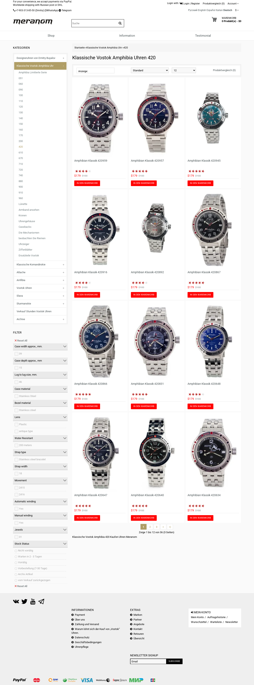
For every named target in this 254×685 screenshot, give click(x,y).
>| (170, 526)
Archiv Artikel (25, 574)
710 (21, 163)
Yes (21, 508)
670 (21, 158)
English (202, 10)
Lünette (23, 204)
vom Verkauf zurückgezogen (34, 580)
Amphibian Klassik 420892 (147, 272)
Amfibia (21, 280)
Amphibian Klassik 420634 (204, 495)
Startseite (79, 47)
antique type (26, 431)
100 (21, 95)
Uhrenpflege (81, 646)
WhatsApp (52, 10)
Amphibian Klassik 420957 (147, 160)
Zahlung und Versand (87, 624)
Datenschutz (82, 637)
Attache (21, 272)
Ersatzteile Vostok (29, 255)
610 (21, 152)
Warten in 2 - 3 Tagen (30, 556)
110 (21, 101)
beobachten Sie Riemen (32, 238)
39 (20, 353)
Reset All (21, 340)
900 (21, 186)
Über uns (80, 619)
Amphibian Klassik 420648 (204, 383)
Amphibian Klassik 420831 (147, 383)
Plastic (23, 424)
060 (21, 83)
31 (20, 536)
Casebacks (25, 226)
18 (20, 473)
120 (21, 106)
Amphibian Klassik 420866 (90, 383)
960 (21, 198)
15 (20, 367)
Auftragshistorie (216, 617)
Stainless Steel (27, 396)
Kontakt (138, 629)
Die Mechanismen (29, 232)
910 (21, 192)
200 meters (25, 445)
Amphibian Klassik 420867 (204, 272)
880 (21, 181)
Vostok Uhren (24, 287)
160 (21, 129)
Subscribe (174, 661)
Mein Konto (197, 617)
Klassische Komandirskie (31, 264)
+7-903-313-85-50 (25, 10)
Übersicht (139, 638)
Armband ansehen (29, 209)
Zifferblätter (25, 249)
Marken (138, 614)
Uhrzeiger (24, 244)
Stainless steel (27, 410)
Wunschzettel (199, 622)
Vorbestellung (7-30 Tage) (32, 568)
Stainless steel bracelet (32, 459)
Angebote (139, 624)
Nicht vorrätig (25, 550)
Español (211, 10)
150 (21, 123)
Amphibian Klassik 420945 (204, 160)
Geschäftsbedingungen (88, 642)
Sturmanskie (24, 303)
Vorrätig (22, 562)
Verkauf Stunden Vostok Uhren (34, 311)
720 (21, 169)
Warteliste (216, 622)
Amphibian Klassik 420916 (90, 272)
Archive (21, 319)
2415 (22, 487)
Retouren (139, 633)
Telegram (67, 10)
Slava (20, 295)
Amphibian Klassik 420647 (90, 495)
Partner (138, 619)
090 (21, 89)
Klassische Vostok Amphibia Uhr (35, 65)
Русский (192, 10)
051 (21, 78)
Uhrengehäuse (27, 221)
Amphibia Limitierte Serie (33, 72)
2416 (22, 494)
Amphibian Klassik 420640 (147, 495)
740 (21, 175)
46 (20, 381)
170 (21, 135)
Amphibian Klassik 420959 (90, 160)
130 (21, 112)
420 (21, 146)
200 (21, 141)
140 (21, 118)
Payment (80, 614)
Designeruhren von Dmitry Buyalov (36, 57)
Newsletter (231, 622)
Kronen (23, 215)
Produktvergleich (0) (224, 70)
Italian (219, 10)
